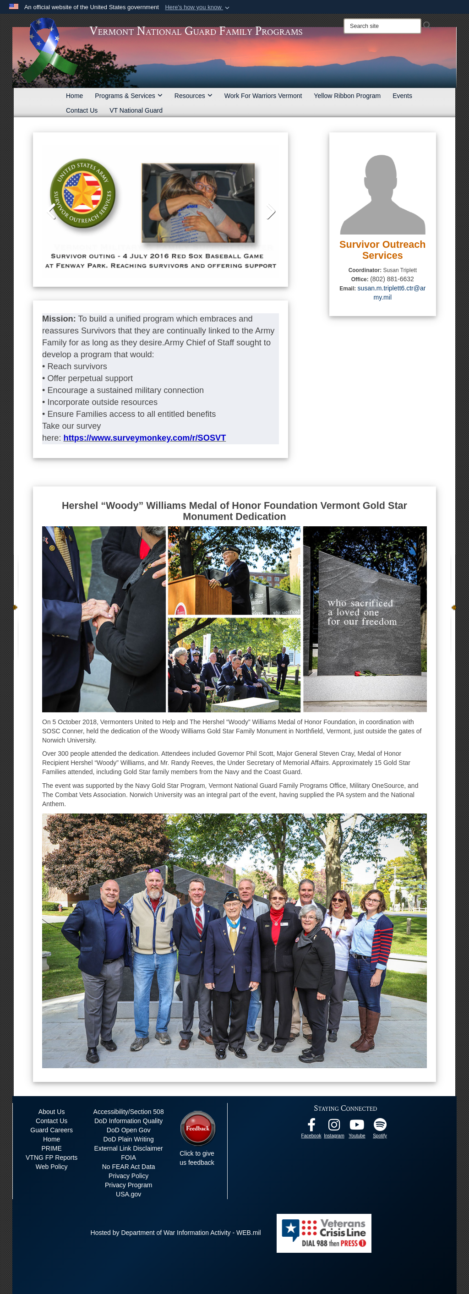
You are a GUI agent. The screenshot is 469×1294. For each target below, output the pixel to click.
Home (74, 95)
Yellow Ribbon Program (347, 95)
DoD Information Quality (128, 1121)
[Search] (382, 26)
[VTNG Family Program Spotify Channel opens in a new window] (380, 1127)
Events (402, 95)
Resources (194, 95)
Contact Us (82, 110)
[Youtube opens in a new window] (357, 1127)
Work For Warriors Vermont (263, 95)
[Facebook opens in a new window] (311, 1127)
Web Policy (52, 1166)
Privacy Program (128, 1185)
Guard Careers (51, 1130)
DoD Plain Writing (129, 1139)
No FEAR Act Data (128, 1166)
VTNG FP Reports (51, 1157)
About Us (51, 1111)
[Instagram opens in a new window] (334, 1127)
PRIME (51, 1148)
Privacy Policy (128, 1175)
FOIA (128, 1157)
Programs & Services (128, 95)
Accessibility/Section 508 (128, 1111)
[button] (198, 7)
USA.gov (128, 1194)
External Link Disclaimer (128, 1148)
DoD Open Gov (129, 1130)
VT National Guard (136, 110)
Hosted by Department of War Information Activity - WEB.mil (176, 1232)
